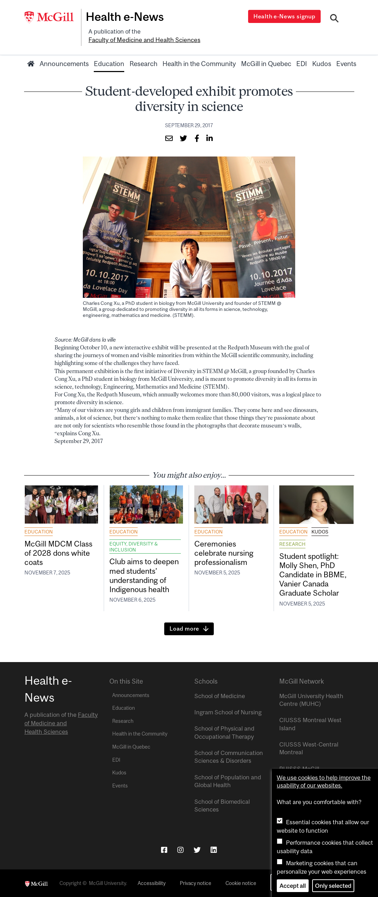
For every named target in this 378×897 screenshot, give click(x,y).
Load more (184, 628)
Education (109, 62)
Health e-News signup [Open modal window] (285, 16)
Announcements (64, 62)
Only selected (333, 885)
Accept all (293, 885)
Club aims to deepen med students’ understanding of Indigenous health (145, 575)
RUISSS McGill (299, 768)
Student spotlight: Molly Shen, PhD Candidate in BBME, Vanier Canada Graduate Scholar (314, 574)
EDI (301, 62)
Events (346, 62)
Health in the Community (199, 62)
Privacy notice (195, 883)
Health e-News (127, 16)
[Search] (334, 18)
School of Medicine (219, 695)
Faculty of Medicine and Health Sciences (142, 39)
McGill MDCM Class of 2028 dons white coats (59, 552)
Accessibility (152, 883)
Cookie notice (240, 883)
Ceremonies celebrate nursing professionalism (225, 552)
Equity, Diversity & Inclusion (133, 545)
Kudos (321, 62)
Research (144, 62)
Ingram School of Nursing (228, 711)
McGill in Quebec (266, 62)
